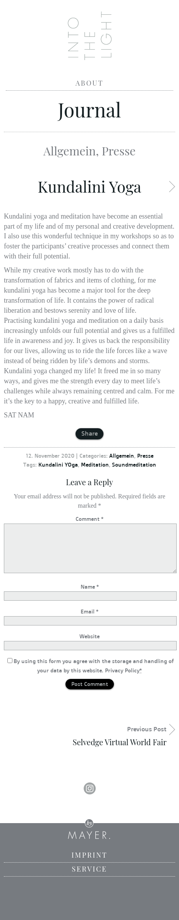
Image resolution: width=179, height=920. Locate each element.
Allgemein (69, 151)
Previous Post (85, 736)
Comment (89, 518)
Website (89, 636)
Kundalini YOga (58, 464)
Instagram (89, 788)
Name (90, 586)
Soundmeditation (134, 464)
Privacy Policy (122, 670)
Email (89, 611)
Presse (119, 151)
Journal (89, 109)
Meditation (95, 464)
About (89, 83)
